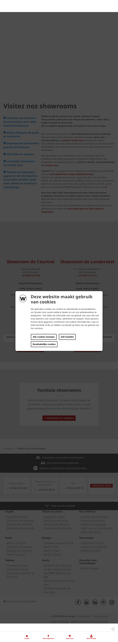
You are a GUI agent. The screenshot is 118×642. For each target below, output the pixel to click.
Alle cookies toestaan (44, 337)
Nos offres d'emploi (14, 624)
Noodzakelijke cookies (44, 344)
